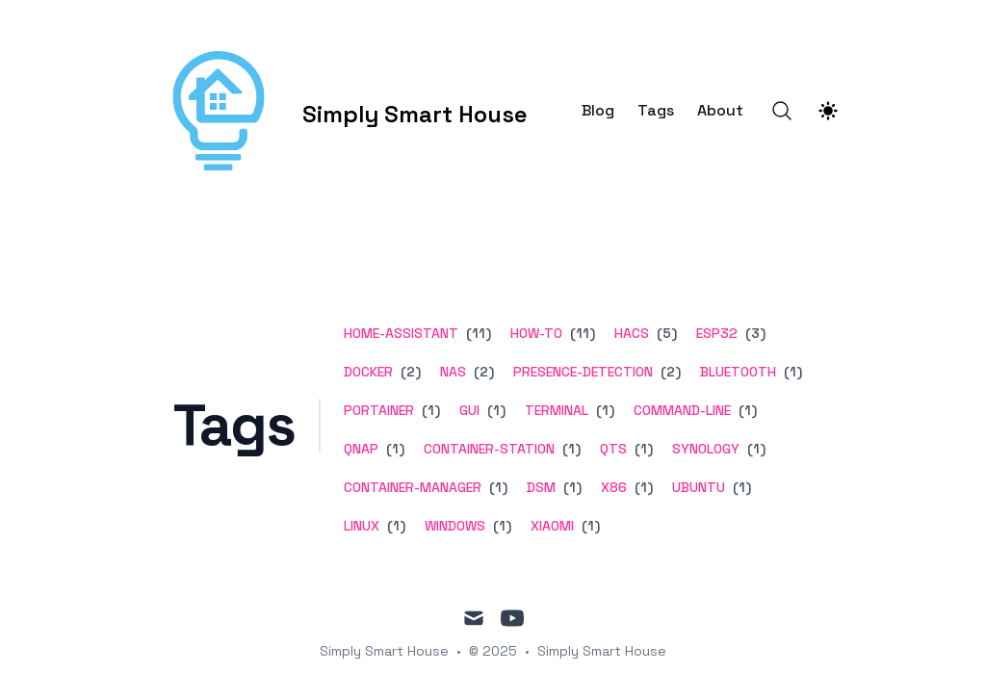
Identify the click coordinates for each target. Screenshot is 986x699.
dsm (541, 487)
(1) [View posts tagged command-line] (746, 410)
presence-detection (583, 371)
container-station (489, 448)
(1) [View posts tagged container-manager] (496, 487)
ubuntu (698, 487)
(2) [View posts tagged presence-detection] (669, 371)
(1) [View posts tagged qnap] (393, 448)
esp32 (717, 333)
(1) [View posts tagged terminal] (603, 410)
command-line (682, 410)
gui (469, 410)
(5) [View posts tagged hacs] (665, 333)
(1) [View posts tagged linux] (394, 525)
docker (368, 371)
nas (453, 371)
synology (706, 448)
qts (613, 448)
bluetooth (738, 371)
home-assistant (401, 333)
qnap (361, 448)
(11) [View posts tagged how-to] (580, 333)
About (720, 110)
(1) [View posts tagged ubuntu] (740, 487)
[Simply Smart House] (337, 111)
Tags (655, 110)
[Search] (781, 110)
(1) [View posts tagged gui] (494, 410)
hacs (631, 333)
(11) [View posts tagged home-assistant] (476, 333)
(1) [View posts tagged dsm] (570, 487)
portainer (379, 410)
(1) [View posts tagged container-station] (569, 448)
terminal (556, 410)
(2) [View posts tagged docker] (409, 371)
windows (455, 525)
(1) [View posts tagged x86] (642, 487)
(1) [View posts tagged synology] (754, 448)
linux (361, 525)
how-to (536, 333)
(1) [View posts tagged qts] (642, 448)
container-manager (412, 487)
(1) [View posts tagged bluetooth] (791, 371)
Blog (598, 110)
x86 (614, 487)
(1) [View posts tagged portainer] (429, 410)
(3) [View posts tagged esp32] (753, 333)
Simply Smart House (601, 651)
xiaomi (552, 525)
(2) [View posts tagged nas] (482, 371)
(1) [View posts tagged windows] (500, 525)
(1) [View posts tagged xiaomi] (589, 525)
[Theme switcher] (828, 110)
